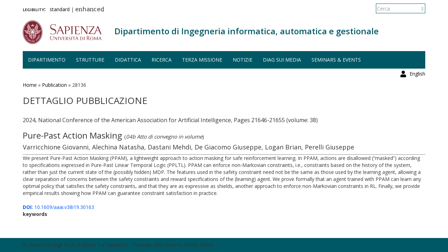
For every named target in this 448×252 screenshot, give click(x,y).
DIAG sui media (282, 59)
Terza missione (202, 59)
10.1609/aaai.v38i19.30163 (58, 207)
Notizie (242, 59)
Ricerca (162, 59)
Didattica (128, 59)
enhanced (89, 10)
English (417, 8)
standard (60, 9)
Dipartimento (46, 59)
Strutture (90, 59)
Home (30, 85)
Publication (54, 85)
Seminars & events (336, 59)
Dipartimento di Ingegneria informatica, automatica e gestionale (246, 31)
